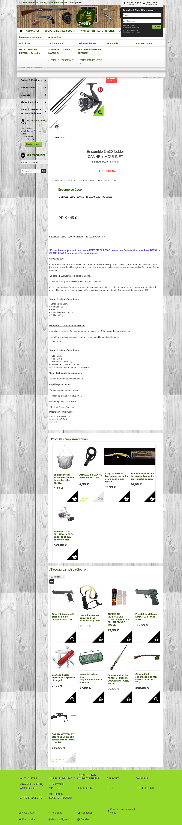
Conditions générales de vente (123, 811)
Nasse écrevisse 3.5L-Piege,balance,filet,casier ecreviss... (94, 678)
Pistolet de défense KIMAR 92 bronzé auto (146, 617)
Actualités (57, 813)
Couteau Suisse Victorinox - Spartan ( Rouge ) (63, 677)
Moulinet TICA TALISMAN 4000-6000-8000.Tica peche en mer (63, 535)
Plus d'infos (59, 137)
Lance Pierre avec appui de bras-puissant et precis (90, 618)
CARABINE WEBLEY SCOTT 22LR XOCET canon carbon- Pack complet (63, 738)
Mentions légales (60, 819)
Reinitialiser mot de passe (131, 32)
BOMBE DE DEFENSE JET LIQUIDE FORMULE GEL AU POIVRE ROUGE (118, 619)
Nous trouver (29, 813)
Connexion (130, 4)
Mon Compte (134, 2)
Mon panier (152, 2)
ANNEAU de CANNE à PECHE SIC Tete (90, 476)
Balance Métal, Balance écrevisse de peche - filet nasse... (64, 478)
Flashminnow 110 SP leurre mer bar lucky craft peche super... (142, 476)
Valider (157, 27)
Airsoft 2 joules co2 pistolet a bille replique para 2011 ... (63, 617)
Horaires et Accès (33, 144)
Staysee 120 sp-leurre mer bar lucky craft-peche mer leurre (116, 477)
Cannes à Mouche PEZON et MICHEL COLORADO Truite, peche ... (118, 679)
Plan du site (28, 819)
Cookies (85, 819)
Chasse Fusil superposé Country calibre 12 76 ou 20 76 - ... (146, 678)
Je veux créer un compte (131, 27)
